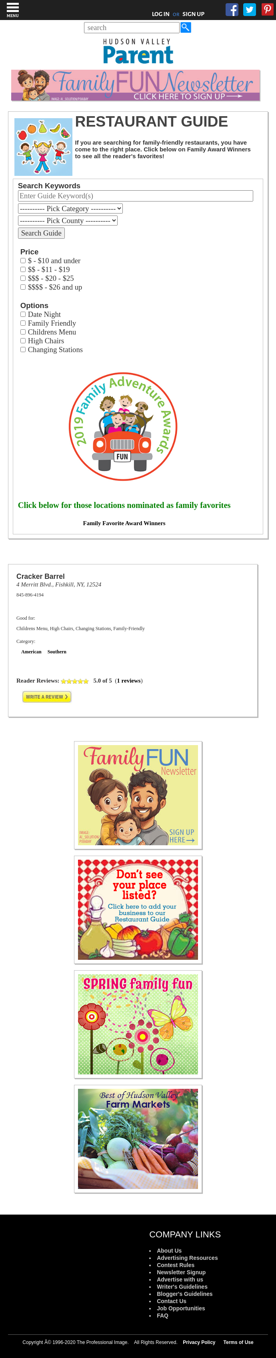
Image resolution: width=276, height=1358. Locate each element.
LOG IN (161, 14)
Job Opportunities (181, 1308)
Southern (57, 652)
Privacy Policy (199, 1342)
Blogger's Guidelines (184, 1294)
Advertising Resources (187, 1258)
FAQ (162, 1315)
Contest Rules (175, 1265)
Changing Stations (55, 349)
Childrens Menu (52, 332)
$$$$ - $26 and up (55, 287)
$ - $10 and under (54, 260)
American (31, 652)
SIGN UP (193, 14)
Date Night (44, 314)
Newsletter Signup (181, 1272)
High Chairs (46, 340)
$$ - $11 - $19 (49, 269)
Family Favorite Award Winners (124, 523)
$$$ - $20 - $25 (51, 278)
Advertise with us (180, 1279)
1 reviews (128, 680)
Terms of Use (239, 1342)
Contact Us (171, 1301)
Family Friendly (52, 323)
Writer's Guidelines (182, 1286)
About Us (169, 1250)
